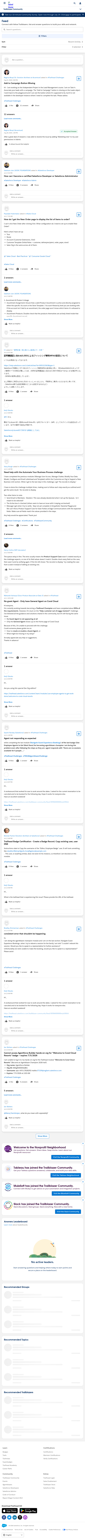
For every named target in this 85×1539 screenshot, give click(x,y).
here (67, 14)
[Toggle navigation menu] (80, 9)
